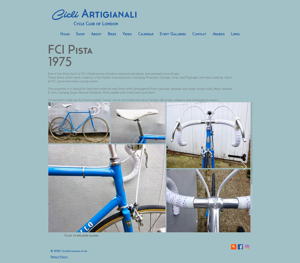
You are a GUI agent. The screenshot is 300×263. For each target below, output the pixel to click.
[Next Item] (244, 167)
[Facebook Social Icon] (240, 246)
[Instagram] (247, 246)
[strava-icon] (233, 246)
